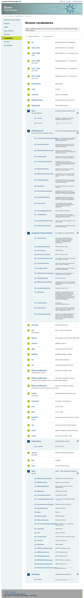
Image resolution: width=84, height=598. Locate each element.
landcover (35, 401)
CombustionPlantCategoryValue (46, 138)
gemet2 (34, 343)
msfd (33, 430)
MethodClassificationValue (45, 174)
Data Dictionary (19, 16)
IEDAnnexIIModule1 (39, 370)
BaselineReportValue (43, 246)
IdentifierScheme (42, 508)
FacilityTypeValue (42, 278)
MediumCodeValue (43, 169)
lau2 (33, 412)
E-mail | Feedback (10, 592)
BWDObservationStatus (44, 478)
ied (32, 365)
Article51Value (41, 238)
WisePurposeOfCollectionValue (46, 568)
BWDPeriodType (42, 482)
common (34, 94)
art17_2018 (35, 76)
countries (40, 446)
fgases (34, 338)
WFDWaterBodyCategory (45, 560)
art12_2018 (35, 53)
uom (33, 466)
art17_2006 (35, 61)
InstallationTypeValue (43, 288)
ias (32, 360)
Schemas (7, 34)
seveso (34, 453)
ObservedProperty (43, 520)
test (32, 460)
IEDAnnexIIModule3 (39, 378)
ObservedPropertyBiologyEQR (46, 524)
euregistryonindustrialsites (41, 233)
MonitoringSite (41, 516)
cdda (33, 89)
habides (34, 354)
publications (36, 441)
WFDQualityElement (43, 556)
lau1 (33, 406)
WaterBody (40, 544)
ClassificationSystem (43, 495)
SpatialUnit (40, 529)
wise (33, 471)
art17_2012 (35, 68)
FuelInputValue (41, 156)
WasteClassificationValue (45, 221)
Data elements (8, 31)
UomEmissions (42, 536)
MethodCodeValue (42, 180)
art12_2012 (35, 48)
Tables (6, 27)
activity (39, 118)
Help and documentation (12, 20)
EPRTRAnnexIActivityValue (45, 273)
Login (63, 1)
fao (32, 330)
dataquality (35, 105)
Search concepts (48, 36)
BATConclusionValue (43, 254)
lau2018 (34, 417)
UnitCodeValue (41, 214)
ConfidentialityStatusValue (45, 499)
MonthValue (40, 186)
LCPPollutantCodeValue (44, 161)
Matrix (39, 512)
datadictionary (37, 100)
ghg (32, 349)
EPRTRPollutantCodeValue (45, 150)
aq (32, 42)
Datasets (7, 23)
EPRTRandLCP (37, 131)
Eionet (12, 16)
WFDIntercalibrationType (45, 548)
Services (6, 42)
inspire (34, 393)
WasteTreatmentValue (44, 225)
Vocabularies (8, 38)
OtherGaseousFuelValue (44, 191)
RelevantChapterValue (44, 314)
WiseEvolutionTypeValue (44, 564)
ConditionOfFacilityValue (45, 258)
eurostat (34, 325)
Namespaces (8, 45)
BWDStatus (40, 491)
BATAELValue (41, 250)
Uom (38, 532)
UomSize (40, 540)
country (39, 579)
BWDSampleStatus (43, 486)
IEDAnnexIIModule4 (39, 386)
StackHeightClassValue (44, 211)
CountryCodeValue (43, 144)
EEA (12, 1)
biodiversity (36, 84)
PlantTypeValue (42, 303)
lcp (32, 425)
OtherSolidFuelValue (43, 197)
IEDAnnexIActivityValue (44, 282)
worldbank (35, 574)
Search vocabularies (33, 36)
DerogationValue (42, 268)
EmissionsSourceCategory (45, 504)
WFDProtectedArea (43, 552)
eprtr (33, 111)
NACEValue (40, 292)
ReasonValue (41, 203)
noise (33, 436)
